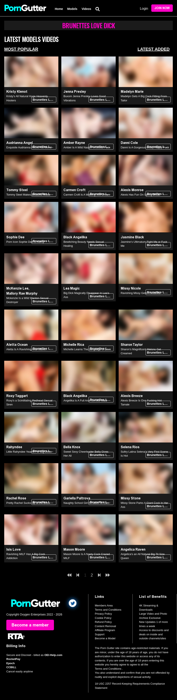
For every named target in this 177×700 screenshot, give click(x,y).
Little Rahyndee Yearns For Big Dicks (29, 451)
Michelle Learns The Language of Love (87, 349)
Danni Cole (129, 143)
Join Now (162, 8)
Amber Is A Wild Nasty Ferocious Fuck (86, 147)
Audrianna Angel (19, 143)
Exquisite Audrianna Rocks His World (28, 147)
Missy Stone (131, 498)
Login (144, 8)
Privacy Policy (103, 613)
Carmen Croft (74, 190)
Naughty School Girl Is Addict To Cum (86, 502)
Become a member (30, 625)
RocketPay (13, 659)
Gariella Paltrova (76, 498)
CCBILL (11, 667)
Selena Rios (130, 447)
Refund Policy (103, 622)
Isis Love (13, 549)
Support (100, 634)
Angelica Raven (133, 549)
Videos (86, 9)
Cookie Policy (103, 618)
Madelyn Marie (132, 92)
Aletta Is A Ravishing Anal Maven (26, 349)
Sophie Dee (15, 237)
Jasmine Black (132, 237)
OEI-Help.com (53, 655)
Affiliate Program (105, 630)
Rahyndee (14, 447)
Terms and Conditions (108, 609)
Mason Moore (74, 549)
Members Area (104, 605)
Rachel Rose (16, 498)
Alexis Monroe (132, 190)
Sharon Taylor (132, 345)
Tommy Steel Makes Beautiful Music (28, 194)
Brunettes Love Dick (44, 99)
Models (72, 9)
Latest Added (154, 49)
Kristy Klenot (16, 92)
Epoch (10, 663)
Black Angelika (75, 237)
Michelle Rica (73, 345)
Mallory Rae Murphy (22, 293)
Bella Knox (71, 447)
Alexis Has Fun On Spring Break (140, 194)
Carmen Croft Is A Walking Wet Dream (86, 194)
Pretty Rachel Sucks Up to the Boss (28, 502)
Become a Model (105, 638)
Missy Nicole (131, 288)
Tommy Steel (17, 190)
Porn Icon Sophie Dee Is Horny (25, 241)
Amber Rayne (74, 143)
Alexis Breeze (132, 396)
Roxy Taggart (17, 396)
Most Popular (21, 49)
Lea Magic (71, 288)
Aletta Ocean (17, 345)
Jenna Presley (74, 92)
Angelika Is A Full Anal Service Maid (85, 400)
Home (59, 9)
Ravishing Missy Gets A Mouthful (141, 293)
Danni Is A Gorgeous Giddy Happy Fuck (145, 147)
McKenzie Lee (17, 288)
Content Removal (105, 626)
